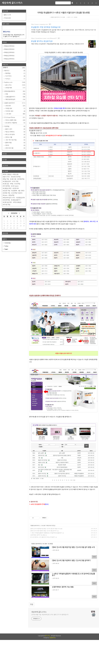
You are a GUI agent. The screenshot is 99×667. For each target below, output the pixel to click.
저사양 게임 (7, 204)
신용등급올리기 (16, 200)
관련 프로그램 (15, 148)
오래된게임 (21, 179)
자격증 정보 (15, 108)
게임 (12, 183)
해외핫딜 (15, 73)
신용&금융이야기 (15, 97)
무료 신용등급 (8, 174)
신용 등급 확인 (8, 202)
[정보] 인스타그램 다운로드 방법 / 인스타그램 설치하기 (43, 530)
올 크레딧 (21, 190)
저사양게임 (7, 186)
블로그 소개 (7, 15)
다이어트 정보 (15, 111)
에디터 (15, 145)
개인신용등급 (17, 202)
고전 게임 (15, 181)
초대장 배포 (15, 88)
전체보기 (14, 68)
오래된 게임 (7, 193)
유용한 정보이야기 (35, 525)
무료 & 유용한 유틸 (15, 120)
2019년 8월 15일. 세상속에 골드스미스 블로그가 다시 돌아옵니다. (50, 614)
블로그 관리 (15, 129)
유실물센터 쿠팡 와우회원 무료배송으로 (46, 27)
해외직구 (14, 71)
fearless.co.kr (14, 82)
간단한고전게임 (16, 176)
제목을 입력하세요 (9, 46)
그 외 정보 (43, 525)
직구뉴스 (15, 79)
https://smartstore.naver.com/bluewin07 (44, 38)
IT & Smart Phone (14, 117)
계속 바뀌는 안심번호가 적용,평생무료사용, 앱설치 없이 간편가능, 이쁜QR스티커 (57, 44)
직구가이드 (15, 76)
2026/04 (14, 213)
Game (5, 195)
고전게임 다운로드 (17, 193)
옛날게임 (11, 195)
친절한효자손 (52, 664)
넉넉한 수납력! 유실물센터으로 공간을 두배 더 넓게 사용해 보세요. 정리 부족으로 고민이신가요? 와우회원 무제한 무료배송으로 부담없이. (63, 31)
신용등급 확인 (8, 188)
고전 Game (15, 186)
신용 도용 (13, 179)
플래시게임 (15, 143)
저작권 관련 (7, 18)
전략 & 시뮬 (15, 137)
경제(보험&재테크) (14, 91)
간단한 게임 (7, 190)
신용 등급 (6, 183)
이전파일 (14, 126)
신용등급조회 (21, 197)
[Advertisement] (49, 645)
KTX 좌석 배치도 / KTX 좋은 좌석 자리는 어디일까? (42, 537)
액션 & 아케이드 (15, 132)
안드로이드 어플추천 (15, 123)
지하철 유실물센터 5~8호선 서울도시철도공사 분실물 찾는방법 (63, 13)
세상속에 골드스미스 (12, 3)
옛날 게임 (6, 179)
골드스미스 (15, 85)
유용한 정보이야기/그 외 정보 (57, 17)
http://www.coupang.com (39, 24)
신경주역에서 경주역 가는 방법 (37, 535)
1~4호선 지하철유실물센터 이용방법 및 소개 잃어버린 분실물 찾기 (46, 533)
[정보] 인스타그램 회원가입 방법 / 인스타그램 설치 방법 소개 (44, 528)
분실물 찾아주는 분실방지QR (41, 41)
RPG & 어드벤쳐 (15, 134)
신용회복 (14, 190)
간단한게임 (7, 200)
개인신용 (15, 174)
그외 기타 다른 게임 (15, 140)
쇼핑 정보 (15, 106)
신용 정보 (16, 188)
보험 (15, 94)
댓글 (31, 604)
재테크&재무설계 (15, 99)
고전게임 (17, 183)
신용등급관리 (7, 181)
